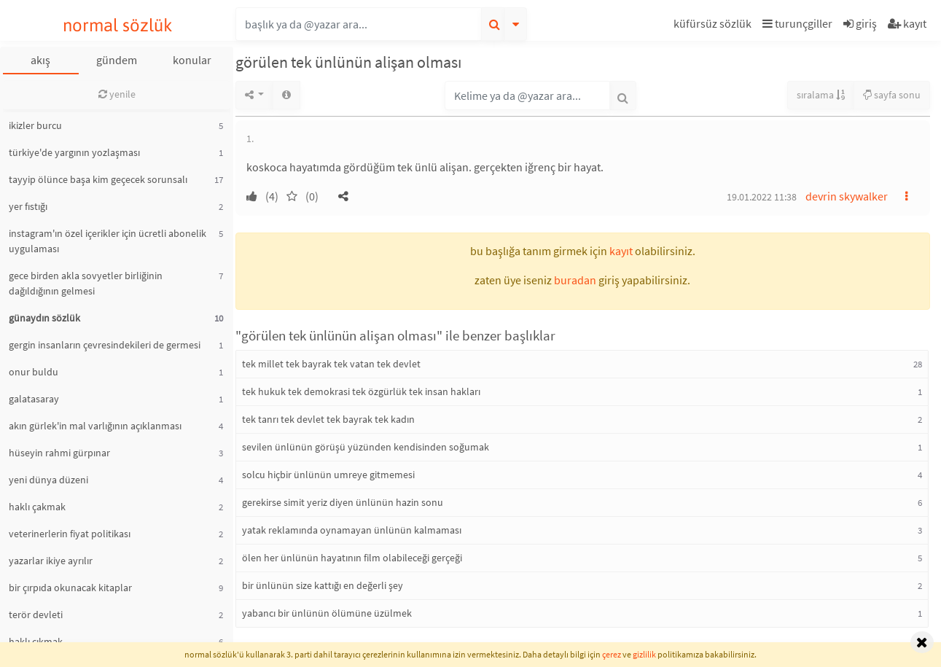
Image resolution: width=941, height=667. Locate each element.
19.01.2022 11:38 (762, 196)
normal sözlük (118, 25)
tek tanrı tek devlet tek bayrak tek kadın (328, 419)
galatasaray (34, 398)
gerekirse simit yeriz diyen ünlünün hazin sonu (342, 502)
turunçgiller (797, 23)
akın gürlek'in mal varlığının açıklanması (95, 425)
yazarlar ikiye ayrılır (51, 560)
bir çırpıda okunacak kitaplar (70, 587)
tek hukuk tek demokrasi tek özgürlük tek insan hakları (361, 391)
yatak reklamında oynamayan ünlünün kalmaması (351, 530)
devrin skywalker (846, 196)
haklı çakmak (37, 506)
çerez (611, 654)
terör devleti (36, 614)
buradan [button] (575, 280)
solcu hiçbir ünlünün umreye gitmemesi (328, 474)
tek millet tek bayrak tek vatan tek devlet (331, 363)
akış (40, 59)
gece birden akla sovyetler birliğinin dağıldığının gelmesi (86, 283)
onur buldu (33, 371)
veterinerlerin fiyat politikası (69, 533)
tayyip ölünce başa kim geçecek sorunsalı (98, 179)
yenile (117, 94)
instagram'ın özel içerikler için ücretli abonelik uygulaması (107, 241)
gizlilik (644, 654)
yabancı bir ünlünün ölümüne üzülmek (327, 613)
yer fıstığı (28, 206)
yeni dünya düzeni (48, 479)
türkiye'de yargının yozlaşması (74, 152)
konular (192, 59)
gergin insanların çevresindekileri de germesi (104, 344)
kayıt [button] (621, 250)
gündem (116, 59)
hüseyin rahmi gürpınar (59, 452)
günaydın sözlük (44, 317)
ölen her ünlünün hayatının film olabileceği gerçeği (352, 557)
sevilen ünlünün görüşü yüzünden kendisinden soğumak (365, 446)
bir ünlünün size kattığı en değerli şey (322, 585)
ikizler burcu (35, 125)
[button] (714, 26)
